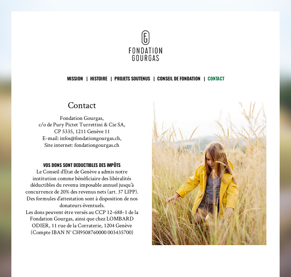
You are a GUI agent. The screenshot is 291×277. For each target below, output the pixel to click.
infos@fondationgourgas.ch (90, 138)
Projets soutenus (132, 79)
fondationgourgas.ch (96, 144)
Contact (216, 79)
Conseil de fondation (178, 79)
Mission (75, 79)
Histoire (98, 79)
